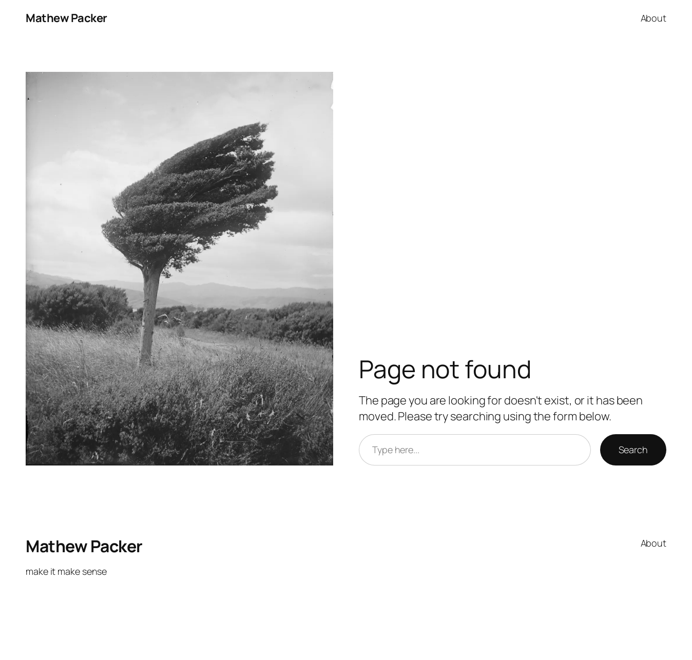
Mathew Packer (66, 18)
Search (633, 449)
